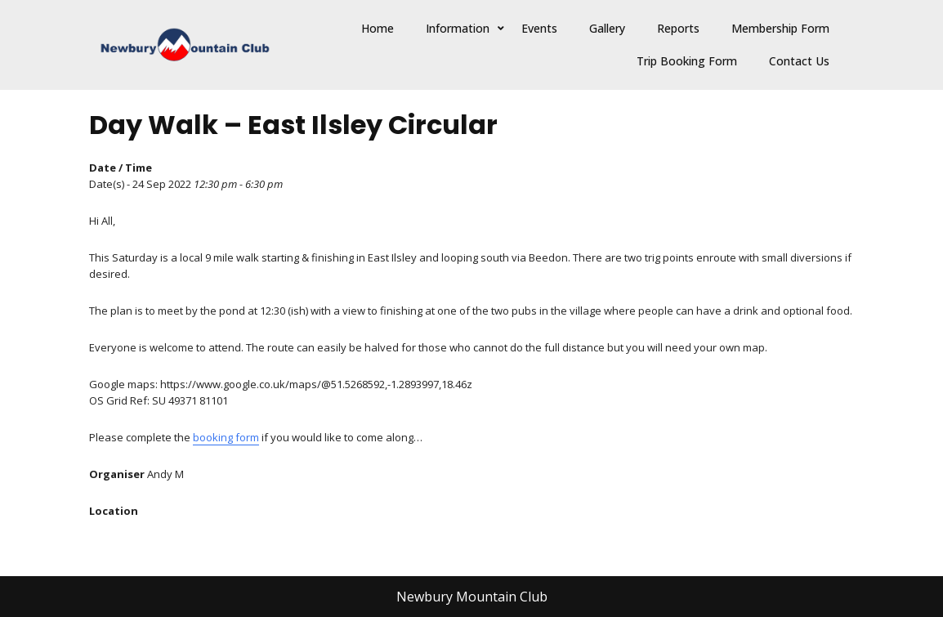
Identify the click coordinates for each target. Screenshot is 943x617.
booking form (226, 437)
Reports (678, 28)
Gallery (607, 28)
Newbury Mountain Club (471, 597)
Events (539, 28)
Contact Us (799, 61)
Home (377, 28)
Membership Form (780, 28)
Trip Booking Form (687, 61)
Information (457, 28)
